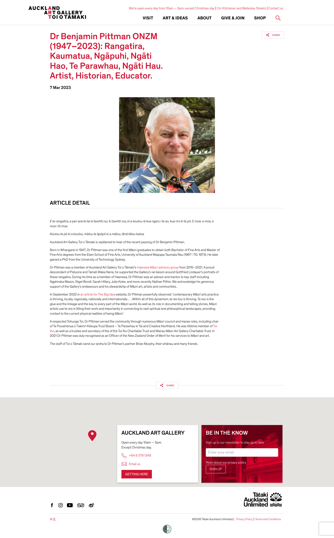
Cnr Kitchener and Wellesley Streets (241, 8)
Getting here (136, 474)
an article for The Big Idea (97, 294)
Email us (130, 464)
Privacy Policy (244, 519)
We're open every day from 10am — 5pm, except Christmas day (172, 8)
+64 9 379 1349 (136, 455)
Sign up (216, 469)
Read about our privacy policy (226, 462)
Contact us (275, 8)
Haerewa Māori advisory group (158, 267)
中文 (53, 519)
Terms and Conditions (268, 519)
